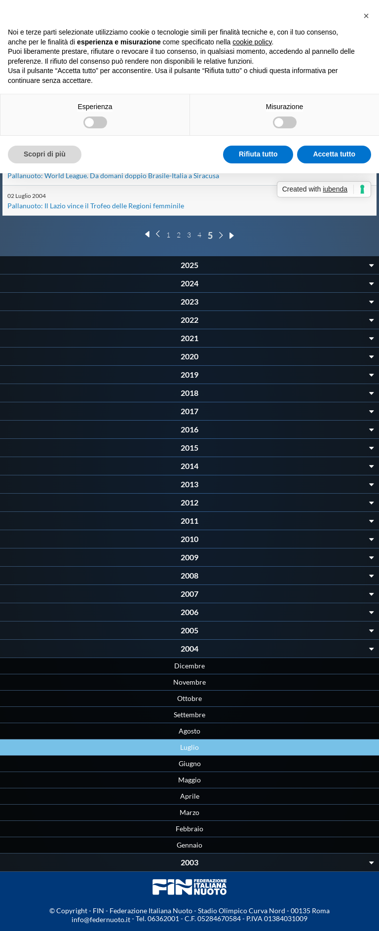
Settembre (189, 714)
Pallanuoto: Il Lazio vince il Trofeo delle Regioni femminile (95, 205)
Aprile (189, 796)
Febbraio (189, 828)
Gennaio (189, 845)
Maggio (189, 780)
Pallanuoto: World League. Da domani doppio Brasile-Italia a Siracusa (113, 175)
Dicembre (189, 665)
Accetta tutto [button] (334, 154)
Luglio (189, 747)
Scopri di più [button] (45, 154)
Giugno (190, 763)
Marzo (189, 812)
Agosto (189, 731)
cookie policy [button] (251, 42)
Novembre (189, 682)
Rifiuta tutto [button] (258, 154)
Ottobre (189, 698)
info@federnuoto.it (101, 919)
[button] (366, 16)
